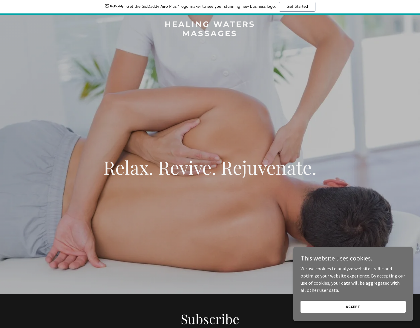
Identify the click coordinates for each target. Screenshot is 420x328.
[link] (210, 34)
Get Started (297, 6)
